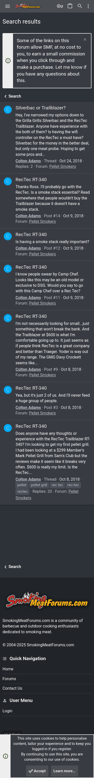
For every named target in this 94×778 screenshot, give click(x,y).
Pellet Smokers (62, 166)
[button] (8, 6)
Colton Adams (28, 161)
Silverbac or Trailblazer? (41, 108)
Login (7, 711)
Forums (9, 678)
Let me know (68, 67)
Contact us (12, 688)
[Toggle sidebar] (88, 6)
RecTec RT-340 (31, 179)
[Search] (80, 6)
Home (8, 669)
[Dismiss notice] (84, 40)
